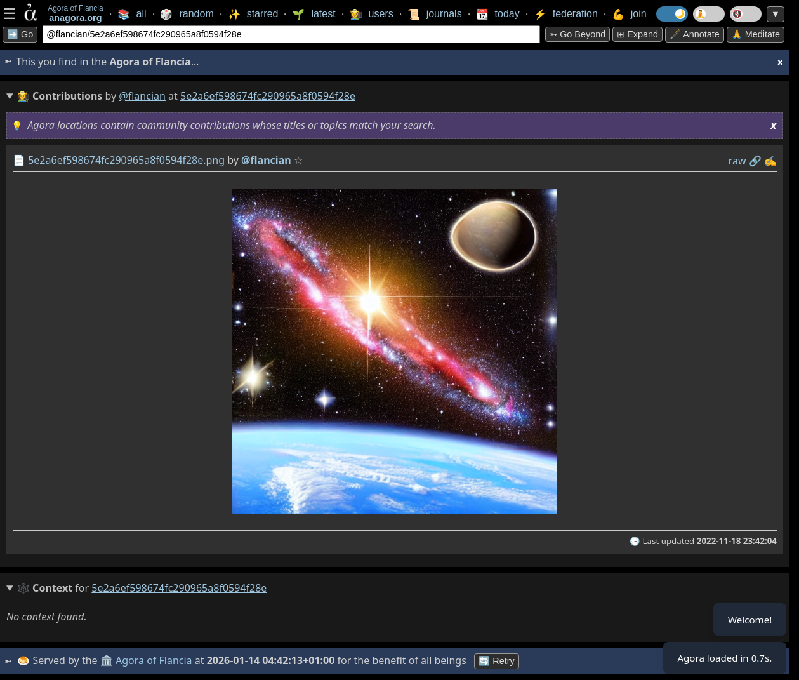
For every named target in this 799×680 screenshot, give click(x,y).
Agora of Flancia (155, 660)
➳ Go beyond (577, 34)
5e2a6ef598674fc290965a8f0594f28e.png (126, 160)
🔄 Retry (497, 661)
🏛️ (107, 660)
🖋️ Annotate (695, 34)
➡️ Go (20, 34)
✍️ (770, 161)
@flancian (142, 96)
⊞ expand (637, 34)
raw (737, 161)
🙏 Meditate (755, 34)
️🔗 (755, 161)
